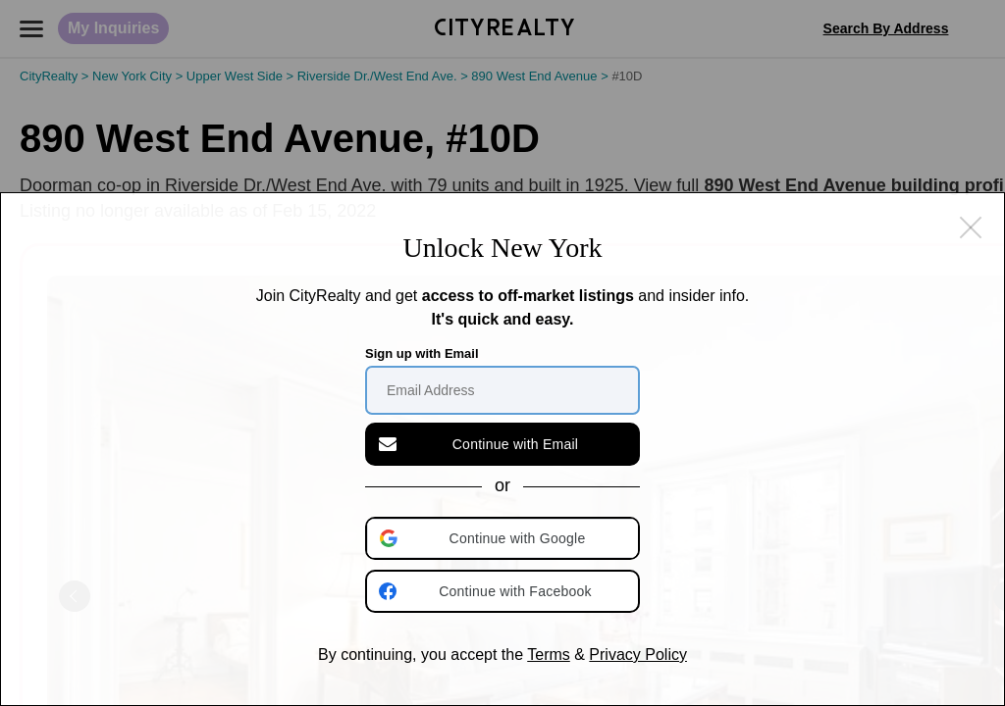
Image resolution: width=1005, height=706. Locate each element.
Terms (548, 654)
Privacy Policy (638, 654)
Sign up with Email (422, 353)
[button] (504, 538)
